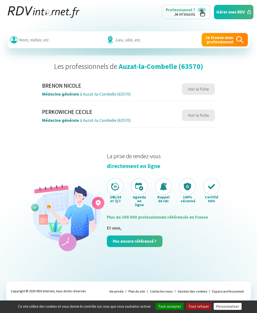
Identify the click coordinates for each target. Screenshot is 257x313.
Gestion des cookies (192, 291)
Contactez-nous (161, 291)
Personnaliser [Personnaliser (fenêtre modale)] (227, 306)
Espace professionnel (228, 291)
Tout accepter (169, 306)
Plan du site (136, 291)
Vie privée (116, 291)
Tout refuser (198, 306)
